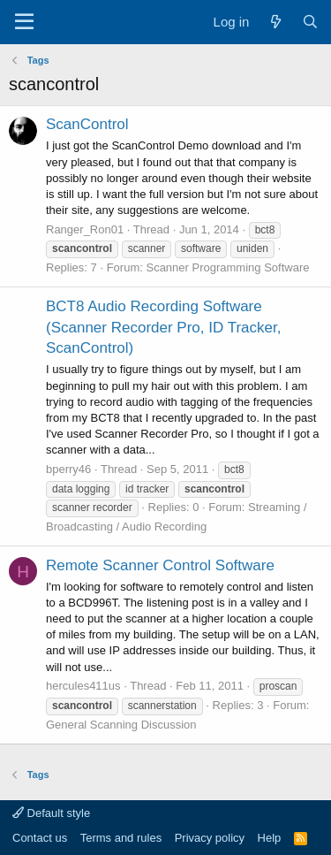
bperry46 (68, 469)
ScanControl (87, 124)
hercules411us (83, 685)
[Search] (310, 21)
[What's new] (275, 21)
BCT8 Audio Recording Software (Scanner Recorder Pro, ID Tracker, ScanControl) (163, 327)
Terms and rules (121, 837)
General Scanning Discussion (121, 724)
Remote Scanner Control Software (160, 565)
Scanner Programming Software (227, 267)
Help (270, 837)
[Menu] (24, 22)
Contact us (39, 837)
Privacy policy (209, 837)
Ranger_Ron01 (85, 229)
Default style (51, 813)
